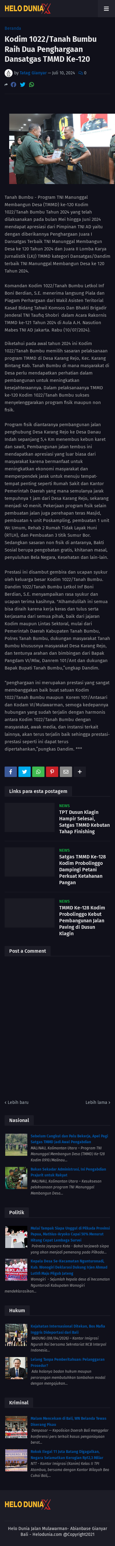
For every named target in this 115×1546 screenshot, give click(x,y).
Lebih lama (96, 1102)
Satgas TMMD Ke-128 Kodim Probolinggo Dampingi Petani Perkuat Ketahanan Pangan (82, 869)
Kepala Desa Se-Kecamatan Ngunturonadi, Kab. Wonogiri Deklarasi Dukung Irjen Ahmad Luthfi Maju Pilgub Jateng (69, 1267)
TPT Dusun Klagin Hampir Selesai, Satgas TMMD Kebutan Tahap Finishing (84, 821)
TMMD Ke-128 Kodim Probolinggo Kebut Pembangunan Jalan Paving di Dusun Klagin (82, 920)
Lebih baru (18, 1102)
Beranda (13, 28)
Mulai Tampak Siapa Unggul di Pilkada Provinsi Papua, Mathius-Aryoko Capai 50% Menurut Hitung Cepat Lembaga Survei (70, 1234)
